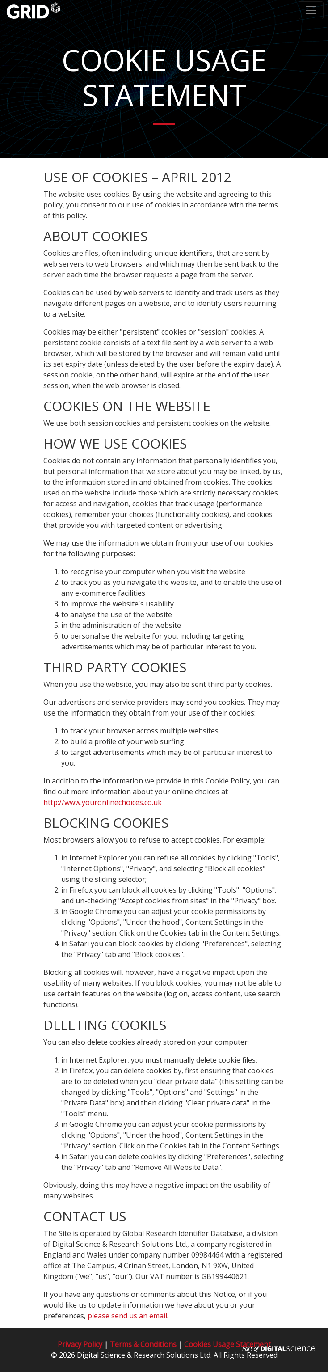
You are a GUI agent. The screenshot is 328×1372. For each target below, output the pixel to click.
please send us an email (127, 1316)
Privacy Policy (80, 1344)
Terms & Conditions (143, 1344)
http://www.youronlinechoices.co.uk (102, 802)
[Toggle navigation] (311, 10)
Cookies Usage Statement (227, 1344)
